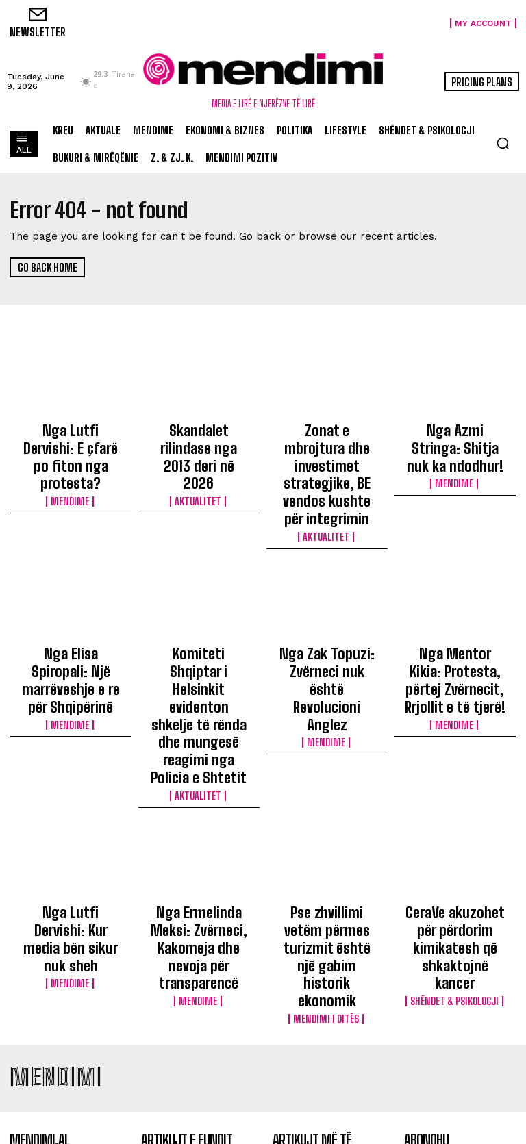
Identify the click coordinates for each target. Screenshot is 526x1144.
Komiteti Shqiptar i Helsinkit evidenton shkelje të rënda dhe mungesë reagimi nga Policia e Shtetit (199, 619)
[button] (502, 143)
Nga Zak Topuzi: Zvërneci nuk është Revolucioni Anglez (327, 607)
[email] (460, 969)
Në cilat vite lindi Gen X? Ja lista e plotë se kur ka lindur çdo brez (325, 1008)
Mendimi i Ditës (327, 825)
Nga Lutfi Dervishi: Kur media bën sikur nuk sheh (70, 785)
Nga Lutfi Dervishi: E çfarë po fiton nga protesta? (71, 441)
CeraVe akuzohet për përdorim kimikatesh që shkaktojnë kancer (454, 785)
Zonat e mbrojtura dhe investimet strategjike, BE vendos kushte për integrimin (326, 447)
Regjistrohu (460, 1000)
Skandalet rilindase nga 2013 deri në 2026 (198, 435)
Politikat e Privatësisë (458, 1036)
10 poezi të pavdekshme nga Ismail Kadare (323, 969)
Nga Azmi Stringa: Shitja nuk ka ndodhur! (454, 435)
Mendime (70, 468)
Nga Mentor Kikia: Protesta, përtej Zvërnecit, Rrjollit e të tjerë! (455, 613)
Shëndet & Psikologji (455, 812)
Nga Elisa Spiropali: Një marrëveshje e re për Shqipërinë (71, 607)
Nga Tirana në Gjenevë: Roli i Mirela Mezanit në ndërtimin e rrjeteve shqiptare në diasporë (323, 1061)
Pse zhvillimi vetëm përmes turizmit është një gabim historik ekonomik (327, 792)
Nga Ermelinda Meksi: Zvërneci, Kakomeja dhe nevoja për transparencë (198, 792)
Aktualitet (198, 456)
